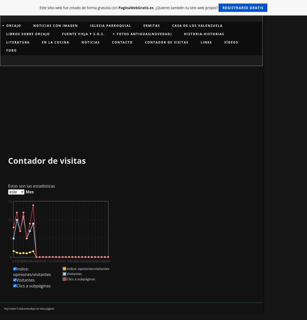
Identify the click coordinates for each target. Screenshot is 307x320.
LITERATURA (18, 42)
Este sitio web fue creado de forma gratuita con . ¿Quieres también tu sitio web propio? (153, 8)
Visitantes (25, 280)
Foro (11, 50)
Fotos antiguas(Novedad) (144, 34)
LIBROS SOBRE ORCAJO (28, 34)
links (206, 42)
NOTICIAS (90, 42)
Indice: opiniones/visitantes (32, 271)
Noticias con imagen (55, 26)
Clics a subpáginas (33, 286)
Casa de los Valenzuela (197, 26)
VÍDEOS (231, 42)
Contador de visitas (167, 42)
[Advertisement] (131, 103)
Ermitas (152, 26)
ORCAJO (13, 26)
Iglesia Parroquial (110, 26)
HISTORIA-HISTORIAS (204, 34)
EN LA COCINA (55, 42)
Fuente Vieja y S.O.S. (83, 34)
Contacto (122, 42)
